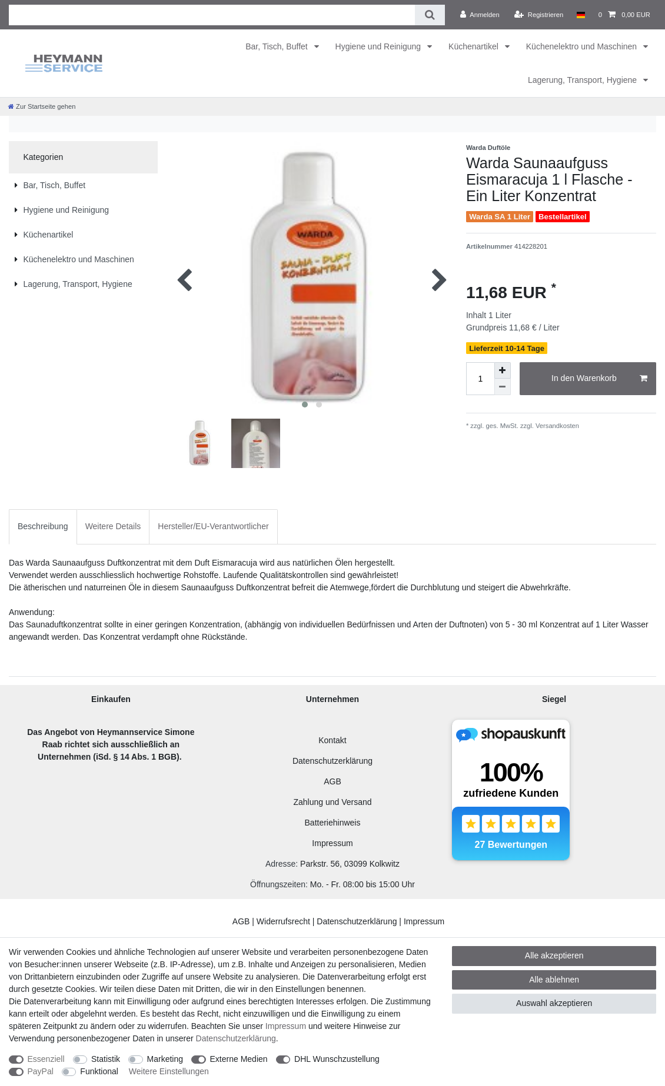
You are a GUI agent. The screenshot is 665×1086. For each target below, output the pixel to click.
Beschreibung (43, 526)
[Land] (580, 14)
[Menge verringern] (502, 387)
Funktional (99, 1071)
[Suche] (430, 15)
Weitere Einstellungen (169, 1071)
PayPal (41, 1071)
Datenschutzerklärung (332, 761)
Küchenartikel (474, 46)
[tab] (43, 526)
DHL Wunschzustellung (337, 1059)
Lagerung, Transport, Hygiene (583, 80)
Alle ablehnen (554, 979)
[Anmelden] (480, 14)
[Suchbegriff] (212, 15)
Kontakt (332, 740)
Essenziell (46, 1059)
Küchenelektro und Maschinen (582, 46)
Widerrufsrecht (283, 921)
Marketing (165, 1059)
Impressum (332, 843)
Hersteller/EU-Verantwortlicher (213, 526)
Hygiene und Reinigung (379, 46)
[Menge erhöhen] (502, 370)
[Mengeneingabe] (480, 378)
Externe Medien (239, 1059)
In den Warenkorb (599, 378)
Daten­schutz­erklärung (236, 1038)
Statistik (105, 1059)
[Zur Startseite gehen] (41, 106)
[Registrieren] (539, 14)
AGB (332, 781)
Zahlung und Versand (332, 802)
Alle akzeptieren (554, 955)
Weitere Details (113, 526)
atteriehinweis (335, 822)
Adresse (280, 863)
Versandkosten (556, 425)
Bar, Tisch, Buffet (277, 46)
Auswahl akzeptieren (554, 1003)
